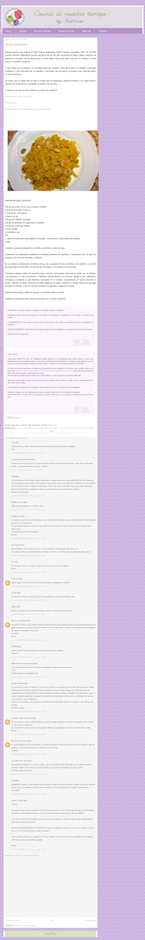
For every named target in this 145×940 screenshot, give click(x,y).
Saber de (86, 31)
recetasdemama (68, 428)
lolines (13, 607)
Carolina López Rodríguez (21, 718)
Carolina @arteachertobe (21, 459)
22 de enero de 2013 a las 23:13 (28, 677)
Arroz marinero (16, 44)
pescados (29, 428)
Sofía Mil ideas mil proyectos (22, 663)
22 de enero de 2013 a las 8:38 (28, 496)
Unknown (15, 579)
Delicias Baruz (17, 502)
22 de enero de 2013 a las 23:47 (28, 734)
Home (9, 31)
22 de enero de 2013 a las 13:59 (28, 572)
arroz (19, 428)
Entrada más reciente (12, 920)
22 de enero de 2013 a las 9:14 (28, 510)
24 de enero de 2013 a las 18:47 (28, 774)
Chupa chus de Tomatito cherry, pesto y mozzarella (28, 109)
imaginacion (16, 516)
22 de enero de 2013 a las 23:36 (28, 711)
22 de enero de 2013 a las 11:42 (28, 555)
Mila (13, 442)
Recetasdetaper (86, 428)
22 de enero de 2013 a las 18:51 (28, 614)
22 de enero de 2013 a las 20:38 (28, 657)
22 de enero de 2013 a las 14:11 (28, 586)
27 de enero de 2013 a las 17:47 (28, 849)
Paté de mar (11, 103)
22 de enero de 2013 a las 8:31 (28, 470)
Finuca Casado (17, 800)
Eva (12, 562)
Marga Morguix (17, 683)
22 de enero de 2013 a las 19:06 (28, 640)
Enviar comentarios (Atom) (25, 925)
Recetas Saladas (42, 31)
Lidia (13, 476)
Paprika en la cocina (19, 741)
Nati (13, 780)
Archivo (23, 31)
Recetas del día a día (46, 428)
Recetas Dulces (66, 31)
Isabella (14, 646)
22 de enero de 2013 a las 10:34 (28, 538)
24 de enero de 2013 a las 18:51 (28, 794)
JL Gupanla (16, 545)
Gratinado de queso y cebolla (19, 96)
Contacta (102, 31)
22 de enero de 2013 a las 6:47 (28, 453)
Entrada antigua (90, 920)
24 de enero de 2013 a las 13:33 (28, 754)
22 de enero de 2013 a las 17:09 (28, 600)
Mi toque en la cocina (19, 761)
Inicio (52, 920)
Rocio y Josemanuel (19, 621)
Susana (14, 593)
